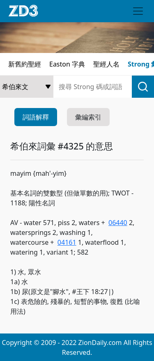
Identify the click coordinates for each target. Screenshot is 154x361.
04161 (66, 242)
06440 (117, 222)
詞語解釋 (36, 117)
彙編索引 (88, 117)
